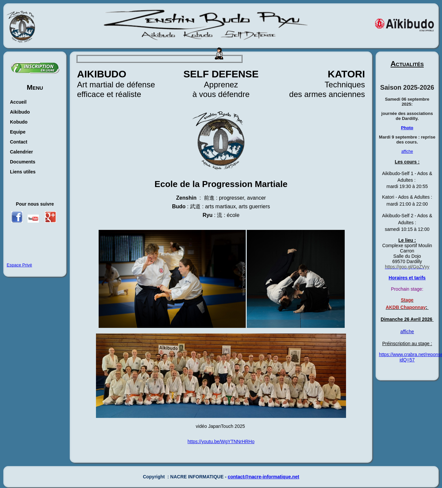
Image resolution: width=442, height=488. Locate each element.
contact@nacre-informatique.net (263, 476)
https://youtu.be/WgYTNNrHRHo (221, 441)
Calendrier (21, 151)
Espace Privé (19, 264)
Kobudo (19, 122)
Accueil (18, 102)
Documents (22, 161)
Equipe (18, 132)
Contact (18, 142)
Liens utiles (23, 171)
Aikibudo (20, 112)
